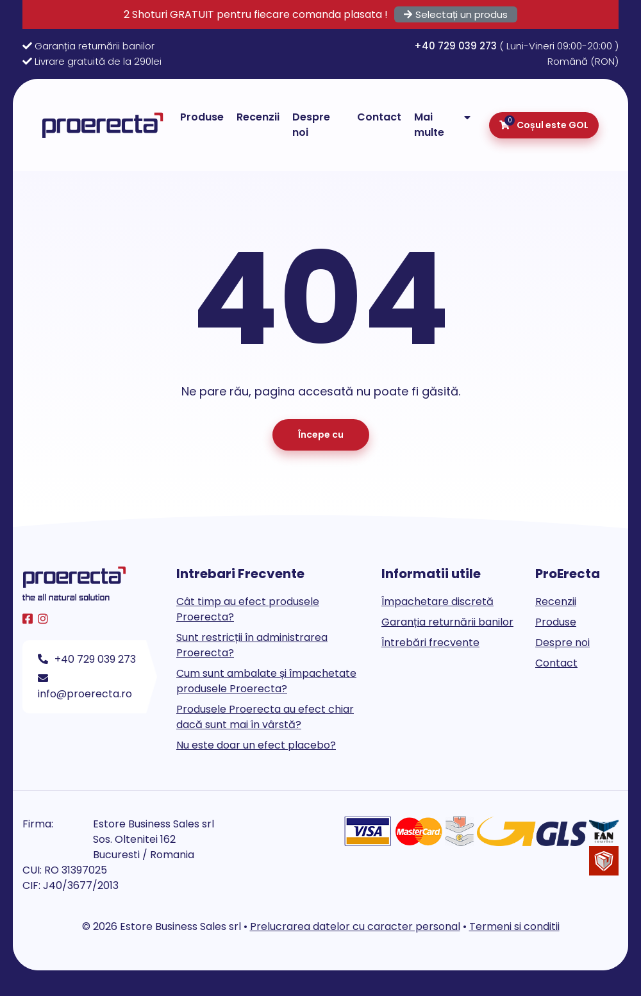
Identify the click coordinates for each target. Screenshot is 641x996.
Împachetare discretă (437, 601)
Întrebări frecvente (430, 642)
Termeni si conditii (514, 926)
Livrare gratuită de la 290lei (98, 61)
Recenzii (258, 117)
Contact (379, 117)
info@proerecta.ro (85, 687)
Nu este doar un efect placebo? (256, 745)
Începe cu (321, 434)
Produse (202, 117)
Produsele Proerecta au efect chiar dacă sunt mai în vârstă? (265, 717)
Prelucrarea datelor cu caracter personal (355, 926)
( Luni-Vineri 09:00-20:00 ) (516, 46)
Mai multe (429, 125)
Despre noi (311, 125)
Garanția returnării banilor (94, 46)
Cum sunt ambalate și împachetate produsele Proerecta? (266, 681)
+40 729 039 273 (87, 659)
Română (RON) (583, 61)
